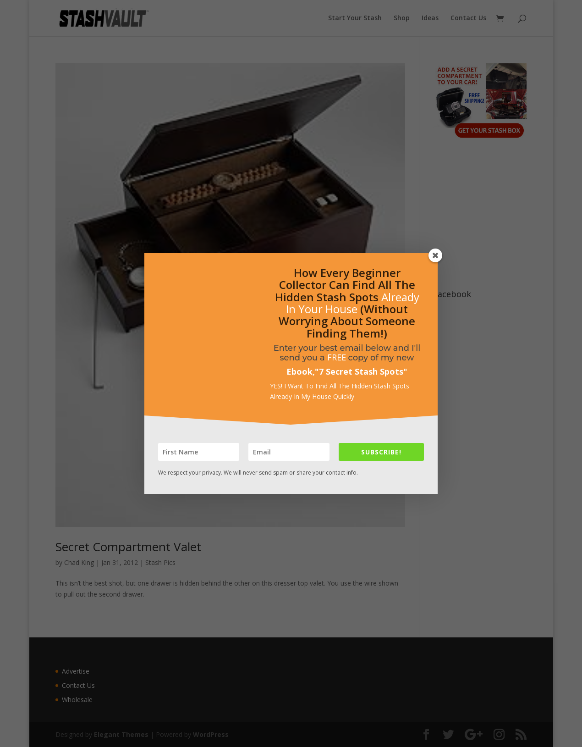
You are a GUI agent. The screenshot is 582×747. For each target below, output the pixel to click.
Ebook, (300, 371)
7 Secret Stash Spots (361, 371)
